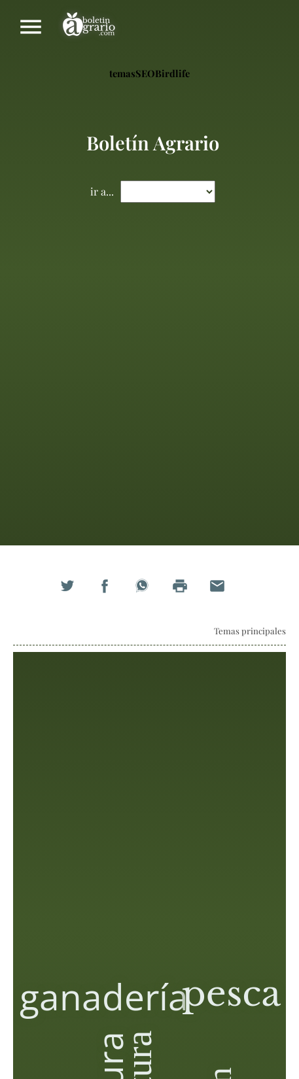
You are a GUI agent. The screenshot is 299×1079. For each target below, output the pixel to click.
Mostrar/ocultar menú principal (30, 27)
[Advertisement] (149, 378)
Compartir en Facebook (112, 593)
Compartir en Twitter (74, 593)
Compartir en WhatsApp (149, 593)
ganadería (104, 996)
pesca (231, 994)
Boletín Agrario (89, 27)
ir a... (102, 191)
